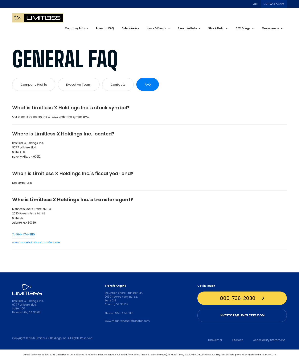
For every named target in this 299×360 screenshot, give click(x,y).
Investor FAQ (105, 28)
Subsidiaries (130, 28)
